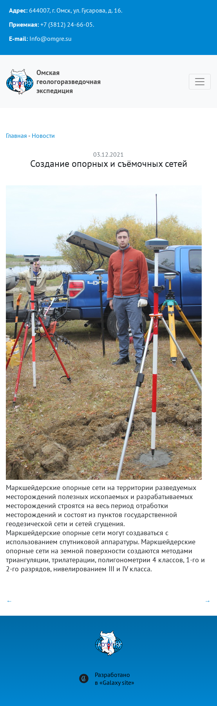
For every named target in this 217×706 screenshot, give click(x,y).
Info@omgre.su (50, 38)
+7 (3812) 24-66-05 (66, 24)
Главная (16, 135)
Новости (43, 135)
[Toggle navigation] (200, 82)
